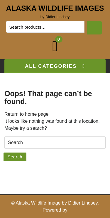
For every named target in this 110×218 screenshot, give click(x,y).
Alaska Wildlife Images (55, 8)
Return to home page (26, 114)
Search (94, 27)
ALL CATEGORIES (55, 66)
